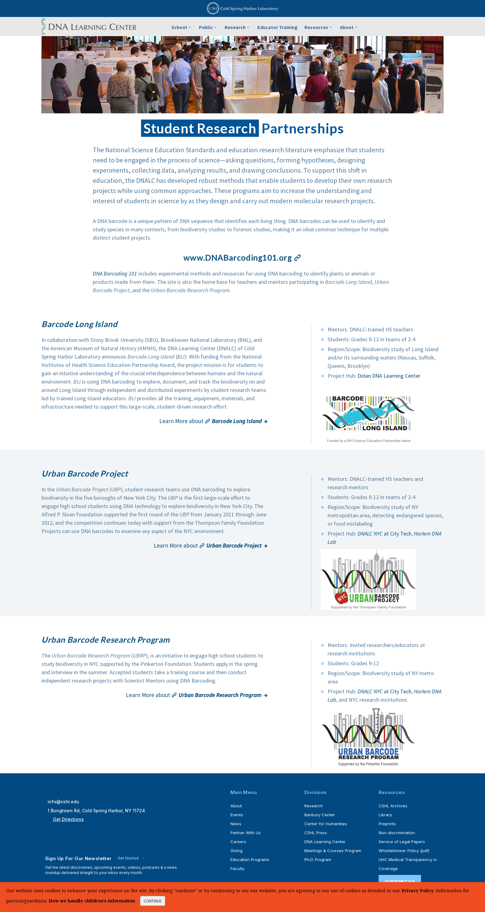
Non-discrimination (397, 832)
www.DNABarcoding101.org (242, 258)
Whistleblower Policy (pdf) (404, 850)
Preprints (387, 823)
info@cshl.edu (63, 801)
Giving (236, 850)
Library (385, 814)
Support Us (400, 881)
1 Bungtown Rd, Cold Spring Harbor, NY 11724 (96, 810)
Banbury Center (319, 814)
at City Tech (384, 533)
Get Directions (68, 819)
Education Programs (249, 859)
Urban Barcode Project (84, 473)
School (181, 27)
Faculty (237, 868)
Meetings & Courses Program (332, 850)
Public (208, 27)
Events (236, 814)
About (349, 27)
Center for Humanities (325, 823)
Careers (238, 841)
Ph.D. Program (317, 859)
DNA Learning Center (325, 841)
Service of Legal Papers (402, 841)
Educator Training (277, 27)
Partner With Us (245, 832)
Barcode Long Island (79, 324)
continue (153, 901)
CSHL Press (315, 832)
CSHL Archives (393, 805)
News (235, 823)
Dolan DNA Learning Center (389, 375)
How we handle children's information (92, 901)
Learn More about (210, 421)
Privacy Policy (417, 890)
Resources (318, 27)
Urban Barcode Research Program (105, 640)
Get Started (128, 858)
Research (238, 27)
